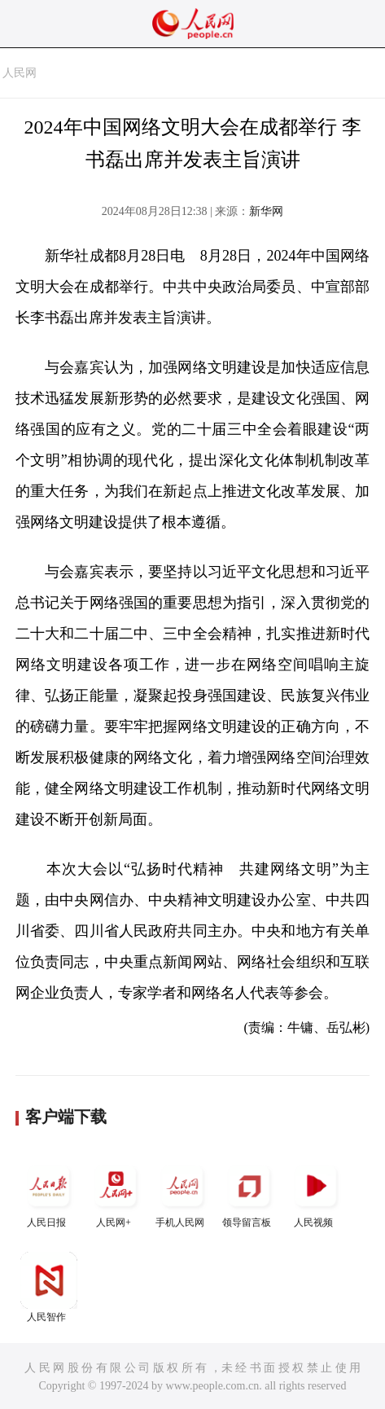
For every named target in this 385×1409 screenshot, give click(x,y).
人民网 (19, 73)
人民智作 (48, 1287)
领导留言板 (249, 1192)
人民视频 (315, 1192)
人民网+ (115, 1192)
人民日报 (48, 1192)
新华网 (266, 211)
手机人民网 (182, 1192)
